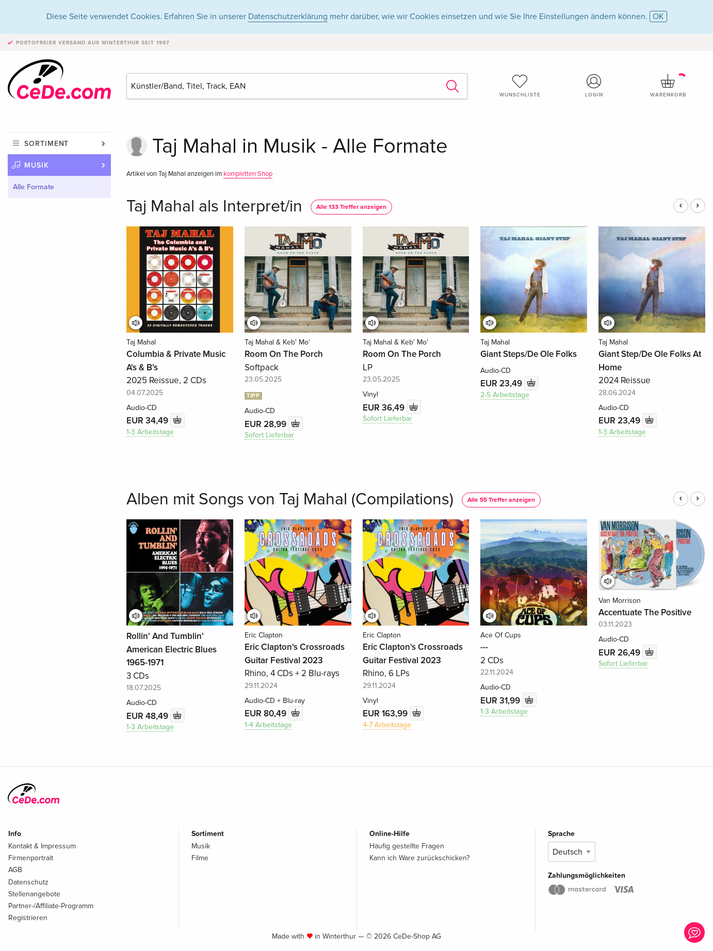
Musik (36, 165)
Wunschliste (520, 85)
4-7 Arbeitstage (387, 724)
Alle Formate (33, 187)
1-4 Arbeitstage (268, 724)
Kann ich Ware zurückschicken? (419, 858)
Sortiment (46, 143)
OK (658, 16)
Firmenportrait (30, 858)
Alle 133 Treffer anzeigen (351, 207)
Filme (199, 858)
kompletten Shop (247, 174)
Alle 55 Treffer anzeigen (501, 500)
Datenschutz (28, 882)
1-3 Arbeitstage (150, 432)
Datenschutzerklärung (288, 16)
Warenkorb (668, 85)
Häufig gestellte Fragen (406, 846)
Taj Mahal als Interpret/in (214, 206)
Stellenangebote (34, 894)
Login (594, 85)
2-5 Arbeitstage (504, 394)
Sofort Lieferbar (269, 435)
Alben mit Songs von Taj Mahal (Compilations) (289, 499)
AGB (15, 869)
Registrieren (27, 917)
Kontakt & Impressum (42, 846)
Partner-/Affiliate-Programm (50, 905)
